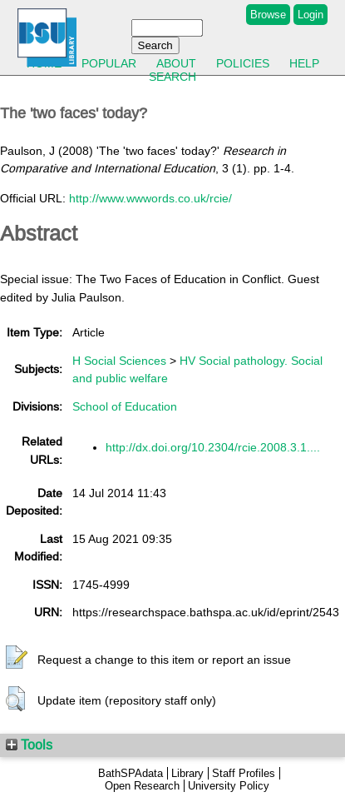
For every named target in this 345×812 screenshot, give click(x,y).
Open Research (142, 786)
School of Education (124, 406)
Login (310, 14)
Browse (268, 14)
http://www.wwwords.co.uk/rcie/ (150, 198)
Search (172, 76)
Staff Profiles (243, 773)
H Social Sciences (119, 360)
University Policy (228, 786)
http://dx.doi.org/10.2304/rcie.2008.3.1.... (213, 447)
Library (187, 773)
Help (304, 63)
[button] (16, 657)
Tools (29, 744)
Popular (108, 63)
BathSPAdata (130, 773)
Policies (242, 63)
